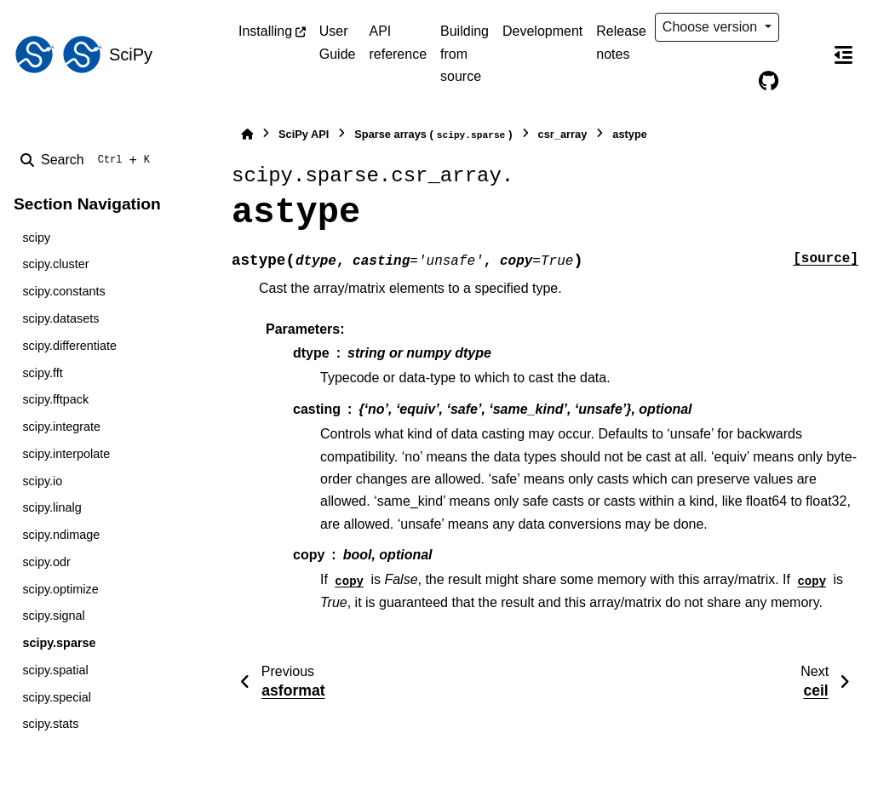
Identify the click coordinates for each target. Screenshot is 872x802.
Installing (265, 31)
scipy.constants (63, 291)
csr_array (563, 134)
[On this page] (843, 54)
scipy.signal (53, 615)
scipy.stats (50, 723)
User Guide (337, 42)
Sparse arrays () (433, 135)
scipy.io (42, 481)
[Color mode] (804, 27)
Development (542, 31)
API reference (398, 42)
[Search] (89, 160)
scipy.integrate (61, 426)
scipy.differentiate (69, 345)
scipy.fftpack (55, 399)
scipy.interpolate (66, 454)
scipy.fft (42, 373)
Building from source (464, 53)
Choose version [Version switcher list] (712, 27)
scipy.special (56, 697)
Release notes (621, 42)
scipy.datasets (60, 318)
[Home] (247, 134)
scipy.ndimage (61, 534)
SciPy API (303, 134)
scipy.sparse (58, 643)
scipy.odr (46, 562)
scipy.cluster (55, 264)
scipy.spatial (55, 670)
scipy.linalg (51, 507)
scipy (36, 237)
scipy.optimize (60, 589)
